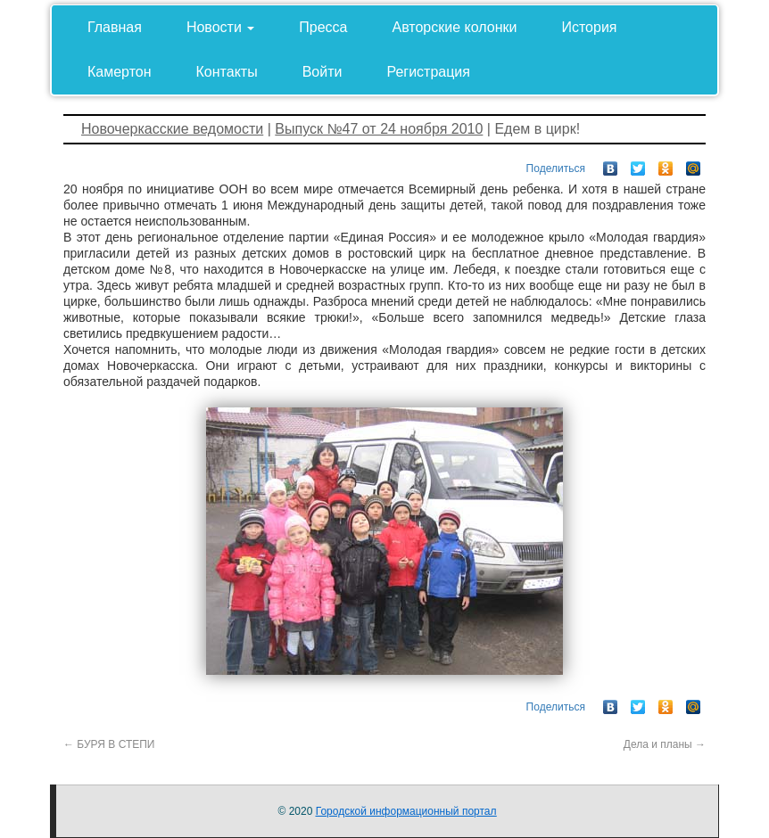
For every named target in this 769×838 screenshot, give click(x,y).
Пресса (323, 27)
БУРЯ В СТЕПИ (109, 744)
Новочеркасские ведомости (172, 128)
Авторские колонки (455, 27)
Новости (220, 27)
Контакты (227, 71)
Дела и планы (665, 744)
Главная (114, 27)
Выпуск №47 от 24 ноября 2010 (379, 128)
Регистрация (428, 71)
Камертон (119, 71)
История (588, 27)
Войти (322, 71)
